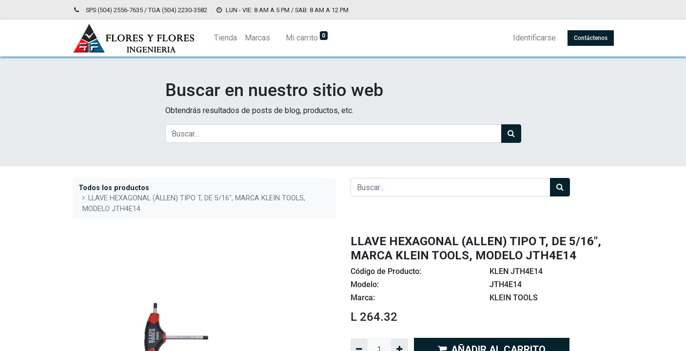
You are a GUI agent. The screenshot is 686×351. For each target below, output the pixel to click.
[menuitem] (225, 38)
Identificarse (534, 37)
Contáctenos (591, 38)
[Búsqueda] (511, 133)
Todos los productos (113, 188)
